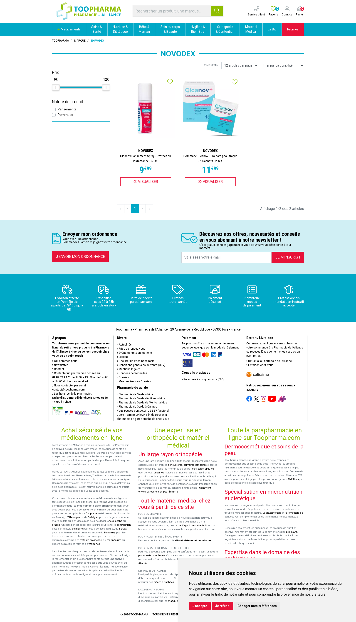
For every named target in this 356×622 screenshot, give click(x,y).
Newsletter (60, 365)
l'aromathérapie (294, 512)
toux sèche (115, 521)
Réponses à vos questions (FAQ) (203, 379)
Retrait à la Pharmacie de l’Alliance (269, 361)
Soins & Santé (96, 29)
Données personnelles (132, 373)
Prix (55, 72)
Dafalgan (93, 517)
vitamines (94, 543)
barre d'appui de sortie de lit (191, 525)
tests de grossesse (91, 540)
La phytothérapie (271, 512)
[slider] (56, 87)
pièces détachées (164, 582)
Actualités (124, 344)
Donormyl (110, 532)
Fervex (123, 528)
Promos (293, 29)
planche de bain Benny (151, 555)
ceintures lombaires (195, 464)
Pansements (67, 109)
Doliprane (91, 513)
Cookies (123, 377)
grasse (56, 524)
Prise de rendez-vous (131, 348)
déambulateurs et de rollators (193, 540)
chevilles (159, 472)
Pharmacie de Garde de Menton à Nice (142, 402)
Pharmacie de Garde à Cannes (137, 406)
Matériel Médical (251, 29)
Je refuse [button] (222, 606)
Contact (58, 369)
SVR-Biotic (293, 479)
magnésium (114, 540)
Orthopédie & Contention (225, 29)
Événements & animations (134, 352)
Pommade (65, 115)
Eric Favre (291, 531)
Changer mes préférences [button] (257, 606)
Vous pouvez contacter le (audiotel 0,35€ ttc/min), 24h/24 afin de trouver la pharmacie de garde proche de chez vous (143, 414)
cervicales (198, 468)
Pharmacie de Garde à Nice (135, 394)
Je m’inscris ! (287, 257)
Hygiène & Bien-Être (198, 29)
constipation (124, 524)
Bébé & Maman (144, 29)
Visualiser (145, 181)
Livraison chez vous (259, 365)
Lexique (123, 356)
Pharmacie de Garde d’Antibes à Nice (141, 398)
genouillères (175, 464)
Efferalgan (74, 517)
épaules (209, 468)
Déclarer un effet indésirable (135, 361)
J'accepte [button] (200, 606)
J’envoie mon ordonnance (80, 256)
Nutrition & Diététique (120, 29)
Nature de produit (67, 102)
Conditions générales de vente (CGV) (141, 365)
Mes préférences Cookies (134, 381)
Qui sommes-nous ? (65, 361)
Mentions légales (129, 369)
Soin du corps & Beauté (170, 29)
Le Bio (272, 29)
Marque (80, 40)
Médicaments (69, 29)
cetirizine (77, 528)
